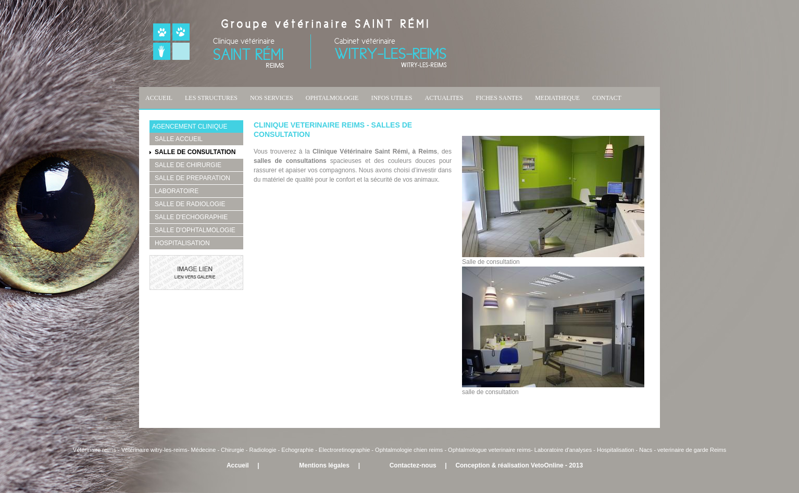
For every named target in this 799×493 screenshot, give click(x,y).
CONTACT (606, 98)
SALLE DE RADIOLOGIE (190, 204)
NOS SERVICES (271, 98)
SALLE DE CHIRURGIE (188, 165)
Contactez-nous (413, 465)
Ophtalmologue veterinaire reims (489, 450)
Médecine (204, 450)
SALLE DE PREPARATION (192, 178)
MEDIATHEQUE (557, 98)
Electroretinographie (344, 450)
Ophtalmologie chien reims (409, 450)
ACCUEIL (158, 98)
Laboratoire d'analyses (563, 450)
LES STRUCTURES (211, 98)
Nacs (645, 450)
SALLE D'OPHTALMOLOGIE (195, 230)
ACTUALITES (444, 98)
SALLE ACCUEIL (179, 139)
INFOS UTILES (391, 98)
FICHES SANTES (499, 98)
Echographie (297, 450)
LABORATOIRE (176, 191)
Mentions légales (324, 465)
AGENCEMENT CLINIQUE (189, 126)
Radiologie (263, 450)
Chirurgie (232, 450)
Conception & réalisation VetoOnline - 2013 (519, 465)
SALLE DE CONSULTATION (195, 152)
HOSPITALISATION (182, 243)
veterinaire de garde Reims (691, 450)
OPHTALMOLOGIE (332, 98)
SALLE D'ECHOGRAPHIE (191, 217)
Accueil (238, 465)
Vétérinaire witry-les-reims (154, 450)
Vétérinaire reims (94, 450)
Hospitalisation (615, 450)
